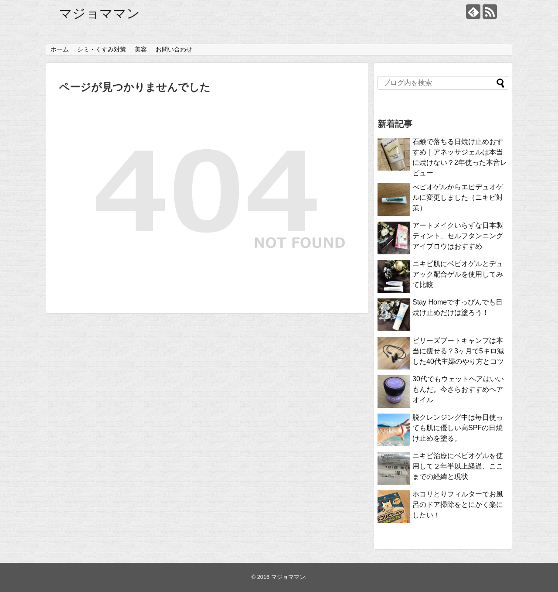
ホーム (60, 49)
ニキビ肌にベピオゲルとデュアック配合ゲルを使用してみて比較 (457, 274)
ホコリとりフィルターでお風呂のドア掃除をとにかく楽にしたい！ (457, 504)
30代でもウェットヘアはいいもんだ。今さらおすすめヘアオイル (458, 389)
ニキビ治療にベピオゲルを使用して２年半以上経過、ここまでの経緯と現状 (457, 466)
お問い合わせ (174, 49)
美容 (141, 49)
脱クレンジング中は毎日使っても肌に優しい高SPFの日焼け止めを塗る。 (457, 428)
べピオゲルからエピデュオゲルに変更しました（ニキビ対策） (457, 197)
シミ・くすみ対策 (101, 49)
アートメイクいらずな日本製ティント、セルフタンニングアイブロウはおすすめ (457, 236)
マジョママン (99, 13)
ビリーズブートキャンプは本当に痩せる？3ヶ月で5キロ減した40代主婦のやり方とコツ (458, 351)
